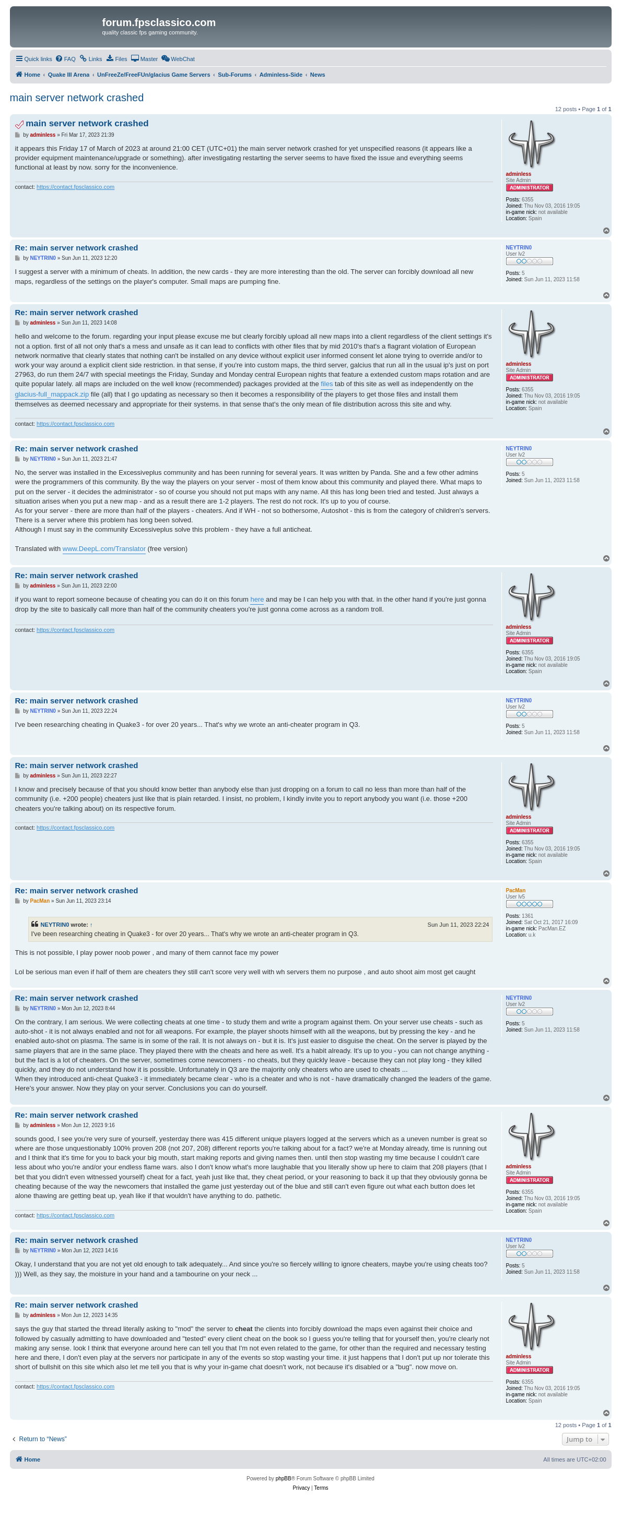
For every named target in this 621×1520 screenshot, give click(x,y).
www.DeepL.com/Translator (104, 549)
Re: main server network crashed (76, 247)
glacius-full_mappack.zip (52, 394)
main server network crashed (77, 97)
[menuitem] (65, 59)
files (327, 384)
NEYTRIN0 (55, 924)
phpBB (283, 1478)
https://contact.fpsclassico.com (75, 187)
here (257, 599)
